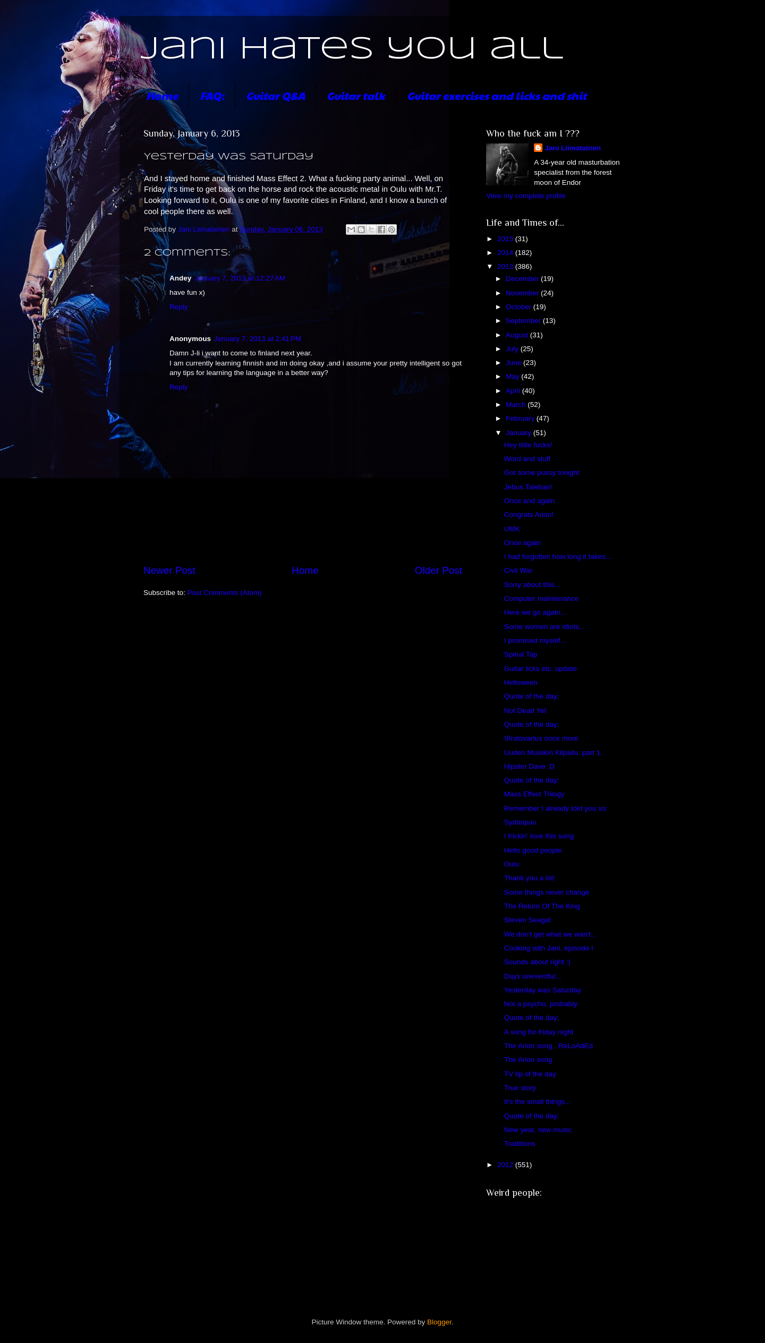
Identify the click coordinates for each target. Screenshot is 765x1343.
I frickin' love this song (539, 836)
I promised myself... (535, 640)
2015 (506, 239)
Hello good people (533, 850)
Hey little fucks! (528, 445)
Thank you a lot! (529, 878)
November (523, 293)
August (518, 335)
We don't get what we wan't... (550, 934)
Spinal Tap (521, 654)
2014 (506, 253)
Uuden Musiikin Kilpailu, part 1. (553, 752)
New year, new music (538, 1130)
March (517, 405)
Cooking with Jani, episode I (548, 948)
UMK (512, 529)
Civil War (518, 570)
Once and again (529, 501)
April (514, 391)
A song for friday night (539, 1032)
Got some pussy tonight (542, 473)
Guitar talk (356, 95)
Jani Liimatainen (573, 148)
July (513, 349)
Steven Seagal (527, 920)
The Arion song (528, 1060)
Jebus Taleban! (528, 487)
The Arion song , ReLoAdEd (548, 1046)
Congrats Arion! (529, 514)
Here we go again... (535, 612)
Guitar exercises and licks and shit (496, 95)
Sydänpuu (520, 822)
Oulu (512, 864)
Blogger (439, 1322)
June (514, 363)
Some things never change (547, 892)
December (523, 279)
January (519, 433)
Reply (178, 307)
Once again (522, 543)
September (524, 321)
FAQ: (212, 95)
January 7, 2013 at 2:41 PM (257, 339)
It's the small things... (537, 1102)
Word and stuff (527, 459)
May (513, 376)
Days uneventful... (533, 976)
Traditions (520, 1144)
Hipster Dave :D (529, 766)
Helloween (521, 682)
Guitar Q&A (275, 95)
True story (520, 1088)
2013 (506, 266)
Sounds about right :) (537, 962)
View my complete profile (526, 196)
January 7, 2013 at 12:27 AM (239, 278)
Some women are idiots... (544, 627)
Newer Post (169, 570)
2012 (506, 1165)
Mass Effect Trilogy (534, 794)
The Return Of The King (542, 906)
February (521, 418)
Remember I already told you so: (556, 808)
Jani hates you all (352, 49)
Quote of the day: (531, 696)
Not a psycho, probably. (541, 1004)
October (519, 307)
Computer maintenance (541, 598)
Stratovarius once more (541, 738)
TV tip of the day (530, 1074)
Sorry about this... (532, 585)
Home (162, 95)
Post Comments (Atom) (225, 593)
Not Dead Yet (525, 711)
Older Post (438, 570)
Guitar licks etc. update (540, 669)
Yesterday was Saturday (542, 990)
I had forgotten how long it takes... (558, 556)
